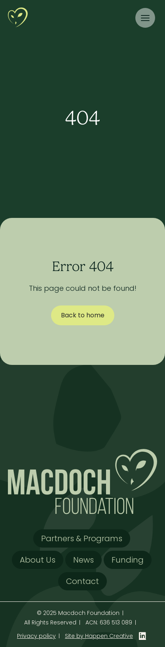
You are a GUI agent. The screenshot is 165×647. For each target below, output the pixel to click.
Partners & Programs (81, 538)
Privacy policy (36, 636)
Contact (82, 581)
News (83, 559)
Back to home (82, 315)
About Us (37, 559)
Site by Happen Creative (99, 636)
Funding (128, 559)
